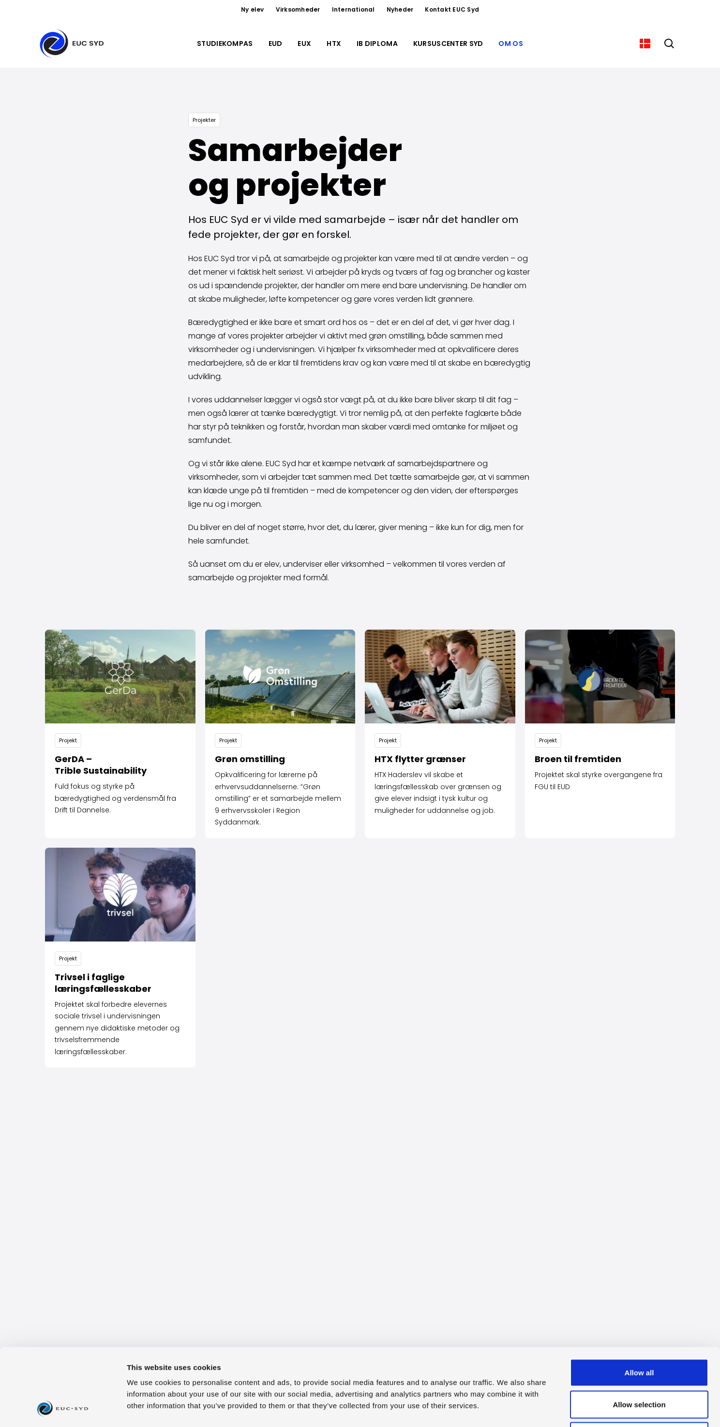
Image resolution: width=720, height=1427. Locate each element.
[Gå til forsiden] (73, 43)
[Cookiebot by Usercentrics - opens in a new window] (62, 1408)
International (353, 9)
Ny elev (252, 9)
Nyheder (400, 9)
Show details (507, 1408)
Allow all (639, 1300)
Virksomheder (298, 9)
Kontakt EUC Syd (452, 9)
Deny (639, 1363)
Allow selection (639, 1332)
